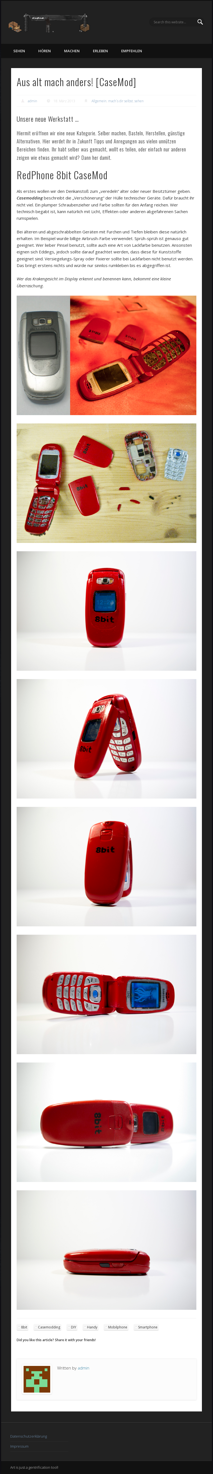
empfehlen (131, 50)
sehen (19, 50)
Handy (92, 1327)
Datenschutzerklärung (28, 1436)
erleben (100, 50)
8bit (24, 1327)
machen (72, 50)
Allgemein (99, 101)
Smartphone (148, 1327)
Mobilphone (117, 1327)
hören (44, 50)
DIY (73, 1327)
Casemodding (49, 1327)
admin (32, 101)
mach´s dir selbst (120, 101)
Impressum (19, 1446)
